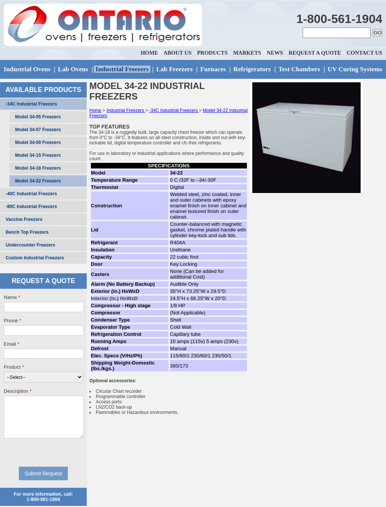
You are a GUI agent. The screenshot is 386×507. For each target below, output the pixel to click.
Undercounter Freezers (30, 245)
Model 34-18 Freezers (38, 168)
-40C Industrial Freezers (31, 193)
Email (11, 344)
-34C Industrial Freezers (31, 104)
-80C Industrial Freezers (31, 206)
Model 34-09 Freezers (38, 142)
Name (12, 297)
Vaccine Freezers (24, 219)
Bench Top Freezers (27, 232)
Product (14, 367)
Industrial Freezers (126, 110)
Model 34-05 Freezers (38, 116)
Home (95, 110)
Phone (12, 320)
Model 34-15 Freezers (38, 155)
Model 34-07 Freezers (38, 129)
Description (18, 391)
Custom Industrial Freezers (35, 257)
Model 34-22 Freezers (38, 181)
